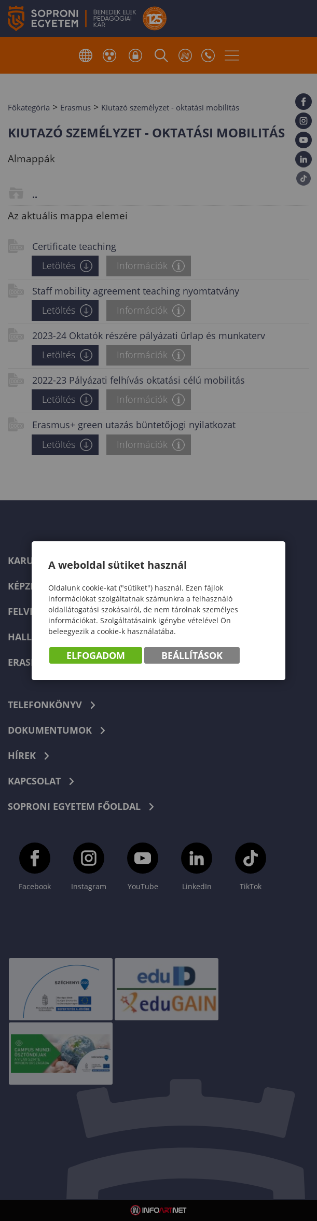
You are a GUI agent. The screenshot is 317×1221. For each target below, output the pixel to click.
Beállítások (192, 655)
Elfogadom (95, 655)
